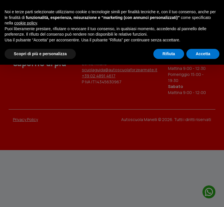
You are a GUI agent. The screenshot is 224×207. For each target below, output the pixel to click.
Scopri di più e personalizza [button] (40, 53)
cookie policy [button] (25, 23)
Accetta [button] (203, 53)
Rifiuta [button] (169, 53)
